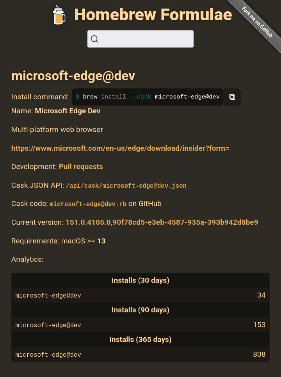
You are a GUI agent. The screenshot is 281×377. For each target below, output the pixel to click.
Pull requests (81, 166)
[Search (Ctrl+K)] (140, 39)
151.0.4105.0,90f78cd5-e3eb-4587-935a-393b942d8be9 (162, 222)
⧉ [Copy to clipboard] (232, 97)
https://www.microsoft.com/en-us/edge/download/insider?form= (120, 148)
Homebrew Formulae (153, 15)
